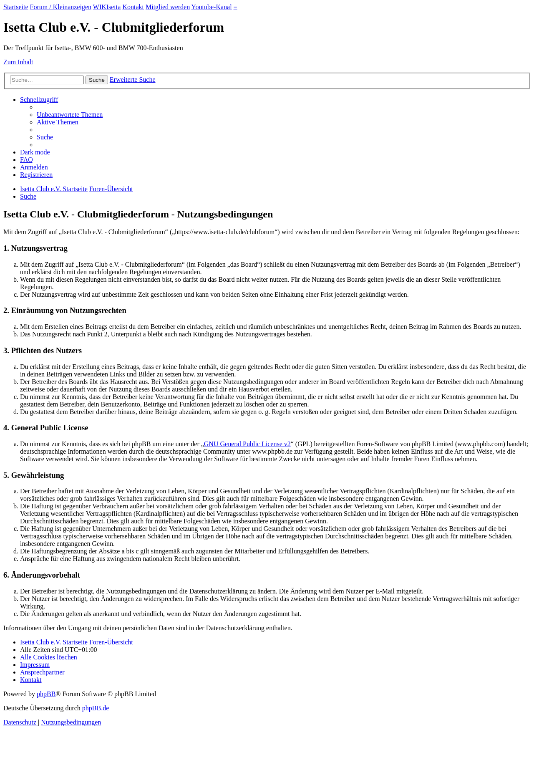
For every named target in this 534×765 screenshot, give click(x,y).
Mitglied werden (168, 6)
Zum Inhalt (18, 62)
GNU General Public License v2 (247, 443)
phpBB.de (95, 708)
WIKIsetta (107, 6)
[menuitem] (70, 114)
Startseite (15, 6)
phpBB (46, 693)
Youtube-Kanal (211, 6)
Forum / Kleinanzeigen (61, 6)
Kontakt (133, 6)
